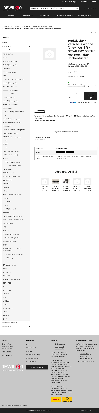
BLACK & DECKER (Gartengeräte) (13, 79)
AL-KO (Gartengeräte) (10, 61)
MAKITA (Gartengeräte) (10, 209)
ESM (4, 115)
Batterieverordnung (32, 358)
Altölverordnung (31, 361)
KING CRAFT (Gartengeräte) (12, 194)
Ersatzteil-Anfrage (85, 354)
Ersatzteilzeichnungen (69, 2)
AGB (27, 344)
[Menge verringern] (70, 94)
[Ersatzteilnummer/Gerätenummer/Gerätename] (53, 8)
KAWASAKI (6, 187)
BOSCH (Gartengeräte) (10, 83)
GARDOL (6, 140)
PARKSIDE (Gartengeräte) (11, 234)
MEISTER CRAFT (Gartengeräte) (13, 220)
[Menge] (76, 94)
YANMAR (6, 315)
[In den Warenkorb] (36, 38)
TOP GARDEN (7, 283)
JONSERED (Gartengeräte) (11, 176)
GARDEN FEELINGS (61, 148)
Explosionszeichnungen (87, 361)
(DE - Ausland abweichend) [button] (76, 86)
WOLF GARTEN (8, 308)
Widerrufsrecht (31, 348)
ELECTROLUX (7, 108)
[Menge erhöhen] (75, 98)
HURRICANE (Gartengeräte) (11, 162)
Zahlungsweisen (60, 344)
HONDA (5, 158)
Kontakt (93, 2)
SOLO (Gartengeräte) (9, 258)
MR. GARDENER (8, 223)
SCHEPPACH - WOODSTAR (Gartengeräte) (11, 249)
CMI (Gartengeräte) (9, 97)
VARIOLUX (6, 301)
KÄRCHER (6, 184)
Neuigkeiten (84, 2)
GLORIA (5, 144)
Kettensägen (70, 152)
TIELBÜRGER (7, 276)
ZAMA (5, 319)
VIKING (5, 312)
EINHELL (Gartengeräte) (10, 104)
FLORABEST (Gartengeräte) (11, 122)
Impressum (29, 351)
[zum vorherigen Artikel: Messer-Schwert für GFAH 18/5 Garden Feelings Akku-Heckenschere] (91, 32)
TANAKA (5, 268)
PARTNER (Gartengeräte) (11, 238)
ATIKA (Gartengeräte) (9, 72)
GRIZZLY (5, 148)
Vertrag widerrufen (37, 367)
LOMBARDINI (7, 202)
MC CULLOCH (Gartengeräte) (12, 216)
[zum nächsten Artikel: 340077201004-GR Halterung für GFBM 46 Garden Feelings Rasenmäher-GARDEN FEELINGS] (95, 32)
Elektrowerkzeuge (7, 46)
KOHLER (5, 191)
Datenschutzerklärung (33, 354)
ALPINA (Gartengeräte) (10, 65)
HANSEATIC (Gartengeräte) (11, 151)
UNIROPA (6, 294)
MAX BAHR (6, 212)
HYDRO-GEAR (7, 169)
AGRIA (5, 57)
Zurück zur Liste (7, 26)
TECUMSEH (7, 272)
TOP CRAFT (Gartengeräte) (11, 279)
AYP (4, 76)
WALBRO (6, 304)
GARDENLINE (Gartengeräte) (12, 137)
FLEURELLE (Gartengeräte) (11, 119)
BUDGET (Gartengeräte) (10, 90)
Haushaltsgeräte (7, 326)
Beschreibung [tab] (40, 111)
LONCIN (5, 205)
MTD (4, 227)
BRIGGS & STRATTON (10, 86)
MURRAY (6, 230)
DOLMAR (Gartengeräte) (10, 101)
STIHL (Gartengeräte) (9, 265)
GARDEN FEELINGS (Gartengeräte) (14, 130)
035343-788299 (7, 352)
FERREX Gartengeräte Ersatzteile (13, 112)
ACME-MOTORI (8, 54)
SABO (5, 245)
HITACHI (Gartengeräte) (10, 155)
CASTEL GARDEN (8, 94)
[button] (84, 8)
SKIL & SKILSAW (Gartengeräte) (13, 254)
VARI (4, 297)
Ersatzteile (5, 43)
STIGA (5, 261)
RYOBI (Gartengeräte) (10, 241)
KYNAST (6, 198)
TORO (5, 286)
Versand (82, 76)
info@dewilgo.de (7, 355)
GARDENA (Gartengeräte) (11, 133)
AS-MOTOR (6, 68)
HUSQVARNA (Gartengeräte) (12, 166)
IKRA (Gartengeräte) (9, 173)
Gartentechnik (60, 152)
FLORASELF (7, 126)
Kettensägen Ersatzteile (9, 322)
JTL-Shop (88, 410)
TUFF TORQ (7, 290)
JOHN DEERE (7, 180)
